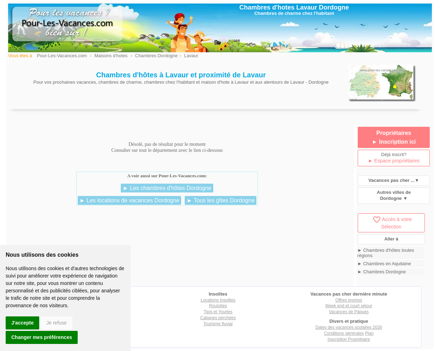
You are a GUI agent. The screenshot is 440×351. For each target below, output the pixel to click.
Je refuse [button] (56, 323)
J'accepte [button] (22, 323)
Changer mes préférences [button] (41, 337)
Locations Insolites (218, 300)
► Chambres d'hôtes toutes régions (385, 253)
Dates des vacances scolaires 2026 (348, 327)
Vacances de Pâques (349, 311)
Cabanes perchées (218, 317)
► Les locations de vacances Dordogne (129, 200)
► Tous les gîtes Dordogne (220, 200)
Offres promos (348, 300)
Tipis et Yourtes (218, 311)
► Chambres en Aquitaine (384, 263)
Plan (369, 333)
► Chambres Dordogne (381, 271)
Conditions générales (344, 333)
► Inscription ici (394, 142)
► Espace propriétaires (394, 160)
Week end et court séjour (348, 305)
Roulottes (218, 305)
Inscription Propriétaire (349, 339)
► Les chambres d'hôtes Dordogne (167, 188)
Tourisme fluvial (218, 323)
